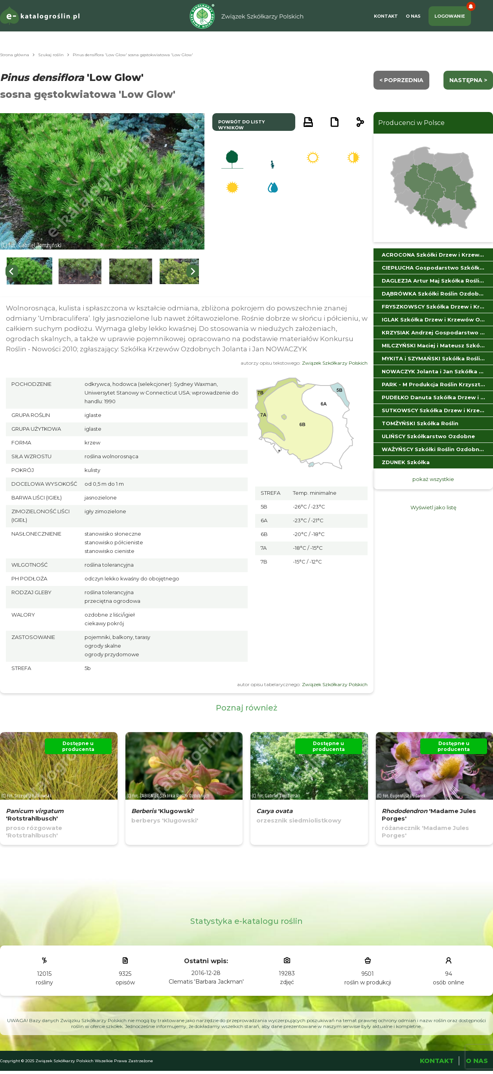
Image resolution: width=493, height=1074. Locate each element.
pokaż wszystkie (433, 479)
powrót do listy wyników (241, 124)
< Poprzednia (401, 80)
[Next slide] (192, 271)
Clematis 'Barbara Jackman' (206, 981)
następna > (468, 80)
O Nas (413, 16)
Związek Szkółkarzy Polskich (335, 363)
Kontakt (386, 16)
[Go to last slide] (12, 271)
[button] (29, 271)
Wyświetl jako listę (433, 507)
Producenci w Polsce (411, 123)
